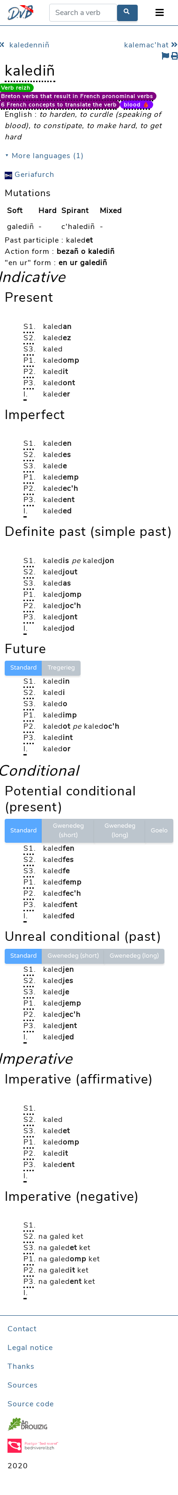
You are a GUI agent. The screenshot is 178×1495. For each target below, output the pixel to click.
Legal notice (30, 1347)
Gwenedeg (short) (68, 830)
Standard (23, 667)
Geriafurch (29, 174)
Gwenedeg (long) (119, 830)
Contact (22, 1329)
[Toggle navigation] (160, 13)
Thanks (21, 1366)
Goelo (159, 830)
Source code (30, 1404)
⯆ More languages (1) (44, 156)
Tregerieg (61, 667)
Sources (22, 1385)
